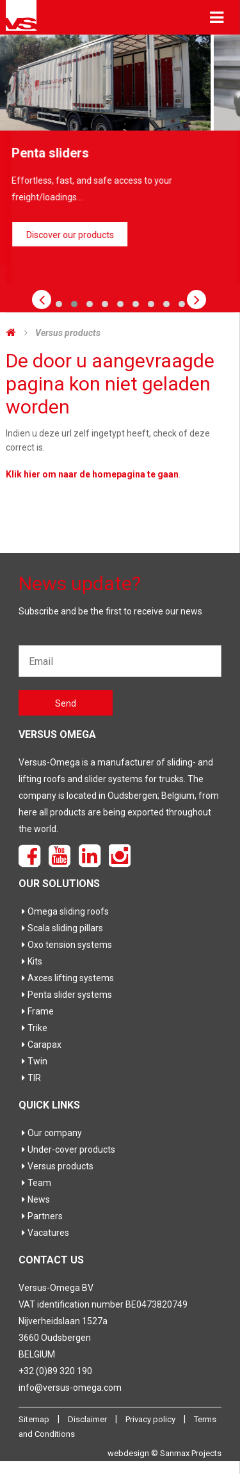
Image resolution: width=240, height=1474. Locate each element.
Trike (33, 1028)
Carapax (40, 1044)
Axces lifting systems (66, 978)
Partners (41, 1216)
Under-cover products (67, 1149)
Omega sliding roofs (64, 911)
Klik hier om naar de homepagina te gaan (92, 474)
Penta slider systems (65, 994)
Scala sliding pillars (61, 928)
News (34, 1199)
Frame (36, 1011)
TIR (30, 1078)
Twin (33, 1061)
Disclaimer (88, 1419)
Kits (30, 961)
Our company (50, 1133)
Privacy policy (151, 1419)
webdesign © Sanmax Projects (164, 1453)
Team (35, 1183)
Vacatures (44, 1233)
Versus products (67, 333)
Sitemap (35, 1419)
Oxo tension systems (65, 945)
